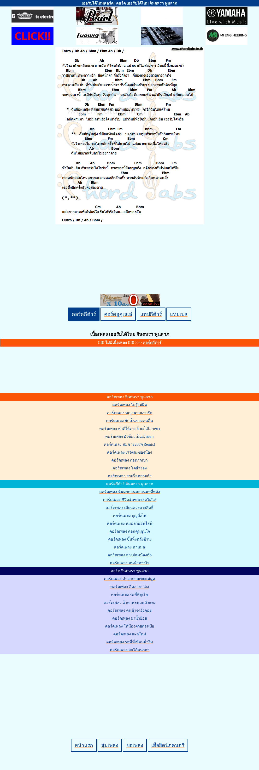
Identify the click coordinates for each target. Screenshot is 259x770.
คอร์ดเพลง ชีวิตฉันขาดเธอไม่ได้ (129, 500)
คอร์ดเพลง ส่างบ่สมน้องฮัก (129, 555)
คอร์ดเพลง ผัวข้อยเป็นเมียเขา (129, 436)
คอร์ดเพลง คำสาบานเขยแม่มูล (129, 579)
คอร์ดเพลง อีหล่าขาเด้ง (129, 587)
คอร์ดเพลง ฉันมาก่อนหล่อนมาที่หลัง (129, 492)
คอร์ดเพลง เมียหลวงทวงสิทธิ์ (129, 508)
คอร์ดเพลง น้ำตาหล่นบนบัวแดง (130, 602)
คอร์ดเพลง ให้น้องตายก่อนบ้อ (129, 626)
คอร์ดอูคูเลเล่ (118, 314)
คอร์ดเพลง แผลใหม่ (129, 634)
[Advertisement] (130, 688)
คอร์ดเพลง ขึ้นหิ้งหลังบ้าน (129, 539)
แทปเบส (179, 314)
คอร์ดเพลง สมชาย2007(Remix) (129, 444)
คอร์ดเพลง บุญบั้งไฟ (129, 515)
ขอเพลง (134, 745)
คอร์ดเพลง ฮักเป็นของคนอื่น (129, 421)
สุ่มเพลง (109, 745)
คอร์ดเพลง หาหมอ (129, 547)
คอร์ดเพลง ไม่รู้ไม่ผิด (129, 405)
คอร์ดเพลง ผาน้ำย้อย (129, 618)
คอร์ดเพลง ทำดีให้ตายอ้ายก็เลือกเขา (129, 429)
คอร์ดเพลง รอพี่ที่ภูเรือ (129, 595)
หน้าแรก (84, 745)
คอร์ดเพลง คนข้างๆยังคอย (129, 610)
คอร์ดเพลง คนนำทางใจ (129, 563)
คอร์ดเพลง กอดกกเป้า (129, 460)
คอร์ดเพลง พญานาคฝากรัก (129, 413)
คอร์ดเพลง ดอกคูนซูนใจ (129, 531)
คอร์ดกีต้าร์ (84, 314)
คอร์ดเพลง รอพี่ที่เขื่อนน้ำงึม (129, 642)
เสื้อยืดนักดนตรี (167, 745)
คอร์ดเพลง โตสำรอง (129, 468)
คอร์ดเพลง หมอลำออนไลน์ (129, 523)
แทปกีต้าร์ (151, 314)
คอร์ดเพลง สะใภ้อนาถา (129, 650)
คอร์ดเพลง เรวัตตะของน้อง (129, 452)
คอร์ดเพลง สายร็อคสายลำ (130, 476)
